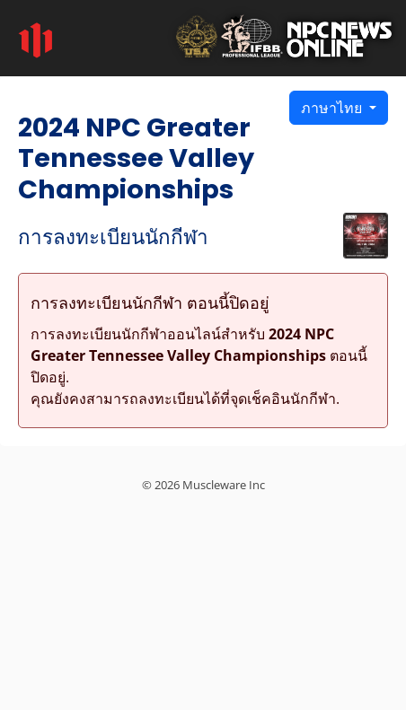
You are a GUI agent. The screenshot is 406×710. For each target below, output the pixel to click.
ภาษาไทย (333, 108)
